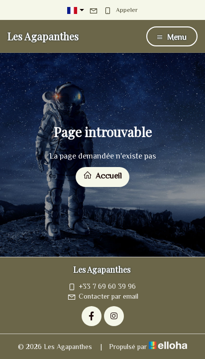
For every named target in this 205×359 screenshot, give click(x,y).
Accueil (102, 175)
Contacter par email (102, 296)
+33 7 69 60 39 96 (101, 286)
